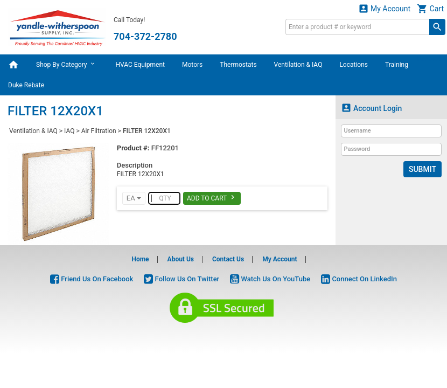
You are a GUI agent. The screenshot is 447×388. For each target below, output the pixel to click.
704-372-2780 (145, 36)
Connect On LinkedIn (359, 279)
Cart (430, 8)
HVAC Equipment (140, 64)
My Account (384, 8)
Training (396, 64)
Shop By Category (67, 64)
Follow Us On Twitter (181, 279)
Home (140, 259)
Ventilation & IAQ (298, 64)
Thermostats (238, 64)
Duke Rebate (26, 85)
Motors (192, 64)
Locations (353, 64)
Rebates (429, 59)
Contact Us (228, 259)
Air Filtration (98, 131)
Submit (422, 169)
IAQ (69, 131)
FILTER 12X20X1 (147, 131)
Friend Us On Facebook (91, 279)
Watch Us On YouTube (270, 279)
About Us (180, 259)
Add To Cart (212, 197)
